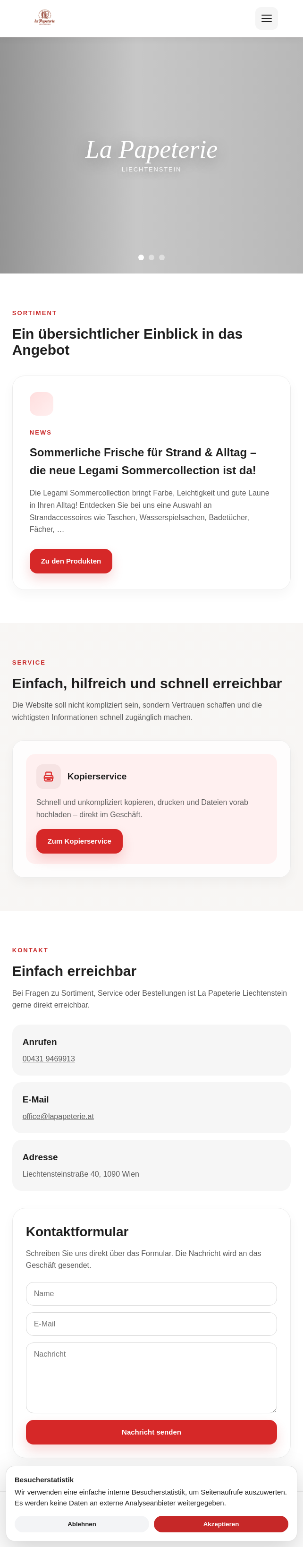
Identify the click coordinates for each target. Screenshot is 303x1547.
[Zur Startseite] (45, 18)
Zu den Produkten (71, 561)
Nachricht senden (151, 1432)
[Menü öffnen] (266, 18)
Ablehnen (81, 1524)
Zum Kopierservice (79, 841)
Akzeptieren (221, 1524)
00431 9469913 (49, 1059)
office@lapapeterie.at (58, 1116)
